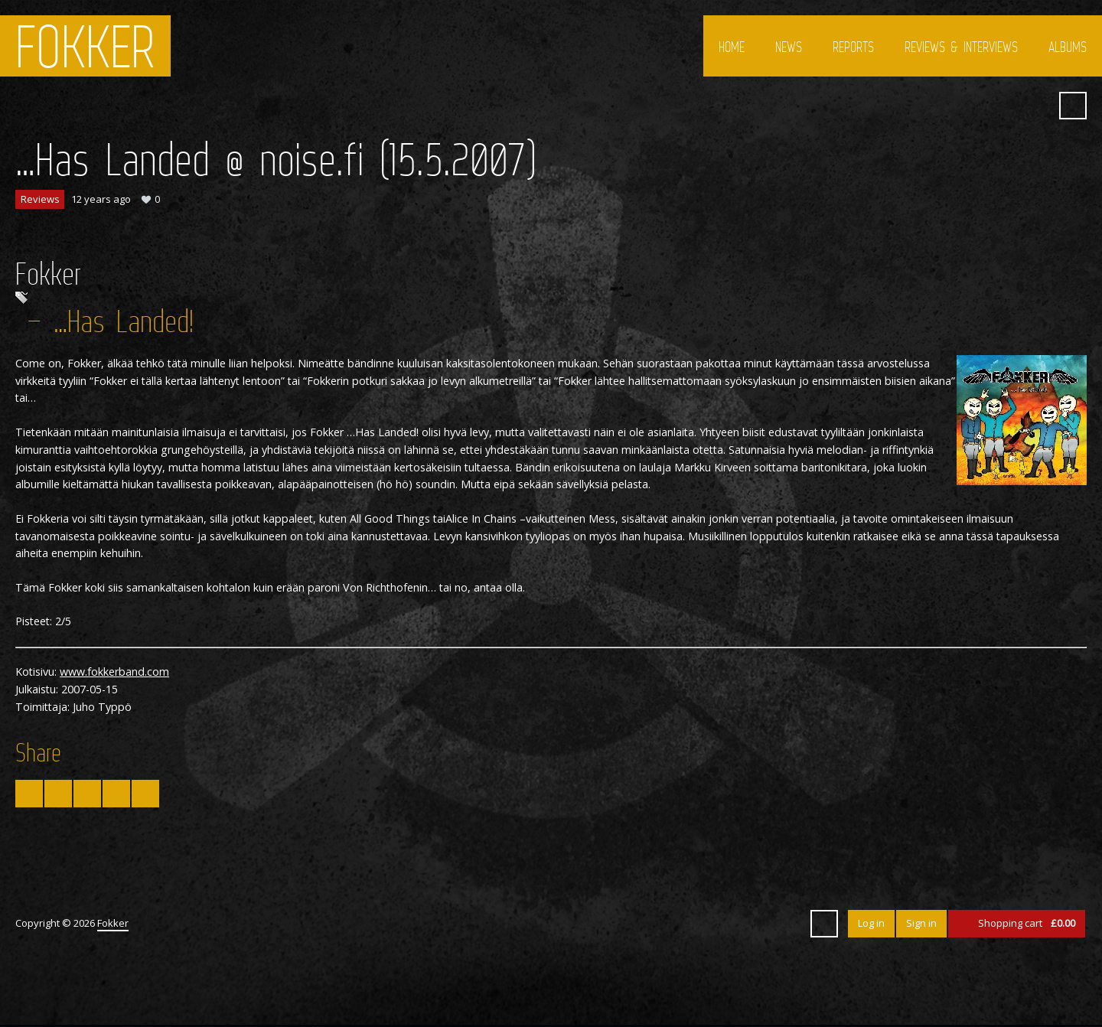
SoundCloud (1035, 105)
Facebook (980, 105)
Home (732, 47)
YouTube (1008, 105)
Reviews (40, 199)
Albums (1067, 47)
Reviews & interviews (961, 47)
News (788, 47)
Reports (853, 47)
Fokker (85, 46)
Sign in (921, 923)
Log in (871, 923)
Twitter (953, 105)
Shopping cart (1026, 923)
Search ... (1073, 105)
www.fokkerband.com (114, 671)
